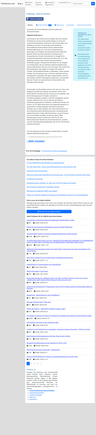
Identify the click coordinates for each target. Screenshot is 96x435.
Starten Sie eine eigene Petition (49, 237)
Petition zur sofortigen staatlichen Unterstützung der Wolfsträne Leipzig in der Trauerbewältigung (57, 220)
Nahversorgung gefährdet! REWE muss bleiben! (42, 216)
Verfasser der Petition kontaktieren (54, 176)
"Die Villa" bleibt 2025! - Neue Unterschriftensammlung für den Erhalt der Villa (51, 192)
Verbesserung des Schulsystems (37, 196)
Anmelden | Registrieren (50, 4)
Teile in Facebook (34, 44)
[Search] (81, 3)
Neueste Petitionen (39, 4)
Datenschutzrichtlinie (84, 50)
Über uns (32, 422)
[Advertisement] (60, 22)
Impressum (33, 424)
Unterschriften (44, 50)
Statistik (70, 50)
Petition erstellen (28, 4)
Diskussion (59, 50)
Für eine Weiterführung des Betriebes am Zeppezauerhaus (45, 188)
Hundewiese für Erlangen (35, 204)
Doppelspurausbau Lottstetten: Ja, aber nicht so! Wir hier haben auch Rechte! (51, 208)
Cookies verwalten (35, 420)
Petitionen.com (8, 3)
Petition (30, 50)
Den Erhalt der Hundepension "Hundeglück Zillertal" (43, 212)
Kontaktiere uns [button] (64, 3)
